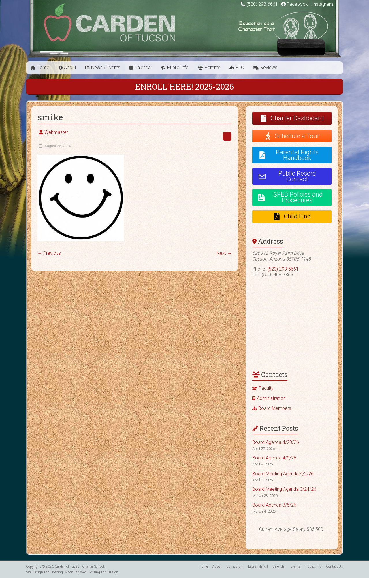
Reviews (268, 67)
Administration (271, 398)
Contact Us (334, 566)
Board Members (274, 408)
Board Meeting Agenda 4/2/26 (283, 473)
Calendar (143, 67)
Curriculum (235, 566)
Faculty (266, 388)
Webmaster (56, 132)
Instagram (322, 4)
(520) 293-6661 (262, 4)
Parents (212, 67)
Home (43, 67)
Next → (224, 253)
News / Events (105, 67)
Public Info (178, 67)
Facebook (294, 4)
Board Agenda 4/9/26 (274, 458)
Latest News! (258, 566)
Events (295, 566)
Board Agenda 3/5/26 (274, 505)
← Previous (49, 253)
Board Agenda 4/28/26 (275, 442)
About (70, 67)
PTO (240, 67)
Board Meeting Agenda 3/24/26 (284, 489)
